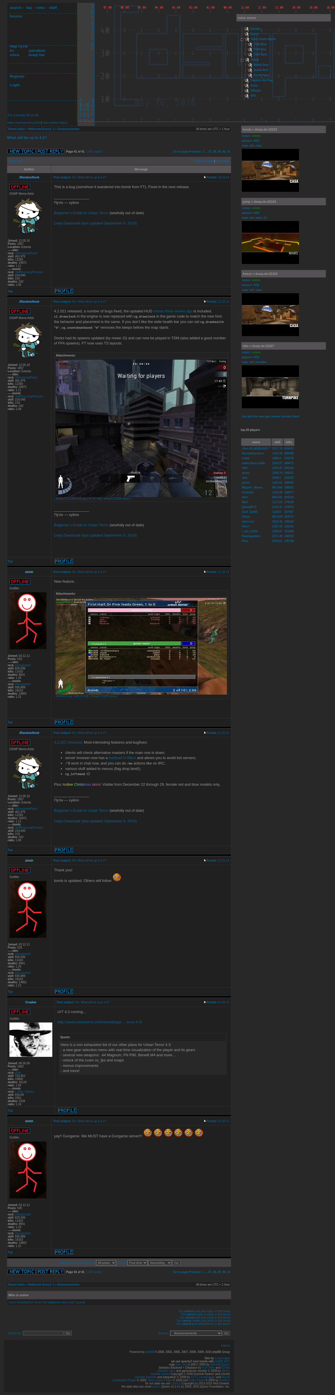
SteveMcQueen (220, 1363)
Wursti (226, 1375)
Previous (195, 151)
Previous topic (204, 161)
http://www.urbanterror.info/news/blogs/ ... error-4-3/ (99, 1020)
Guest (254, 34)
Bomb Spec (262, 75)
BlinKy (226, 1369)
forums (16, 16)
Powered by (137, 1350)
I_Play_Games (24, 1090)
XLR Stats (208, 1366)
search (16, 7)
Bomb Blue (261, 64)
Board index (16, 129)
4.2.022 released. (68, 741)
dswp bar (37, 55)
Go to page (180, 151)
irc (12, 50)
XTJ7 (194, 1375)
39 (219, 151)
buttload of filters (122, 757)
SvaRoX (224, 1378)
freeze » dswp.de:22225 (260, 273)
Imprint (225, 1344)
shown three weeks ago (173, 311)
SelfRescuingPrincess (29, 272)
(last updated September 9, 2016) (95, 223)
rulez (40, 7)
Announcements (68, 129)
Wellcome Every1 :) (41, 129)
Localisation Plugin (124, 1378)
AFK (253, 95)
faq (29, 7)
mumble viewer (160, 1372)
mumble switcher (145, 1375)
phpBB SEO (222, 1359)
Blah (18, 1071)
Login (15, 85)
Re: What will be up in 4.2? (89, 177)
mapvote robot (166, 1369)
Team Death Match (263, 39)
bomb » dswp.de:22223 (260, 129)
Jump (254, 85)
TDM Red (260, 49)
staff (53, 7)
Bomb (255, 59)
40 (224, 151)
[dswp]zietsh (23, 664)
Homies (255, 28)
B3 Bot (225, 1366)
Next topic (223, 161)
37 (209, 151)
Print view (16, 161)
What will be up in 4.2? (27, 137)
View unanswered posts (23, 122)
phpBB (149, 1350)
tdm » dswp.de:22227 (258, 346)
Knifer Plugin (196, 1378)
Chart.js (176, 1382)
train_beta (182, 1363)
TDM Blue (260, 44)
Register (17, 76)
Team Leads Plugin (160, 1378)
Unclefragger (207, 1375)
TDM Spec (261, 54)
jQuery (156, 1385)
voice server (247, 17)
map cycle (19, 46)
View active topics (55, 122)
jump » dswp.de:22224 (259, 201)
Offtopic (255, 90)
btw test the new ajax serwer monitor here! (271, 416)
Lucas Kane (222, 1356)
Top (10, 291)
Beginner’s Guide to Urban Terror (81, 213)
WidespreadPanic (26, 253)
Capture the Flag (261, 80)
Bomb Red (261, 70)
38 (214, 151)
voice (14, 55)
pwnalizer (37, 50)
